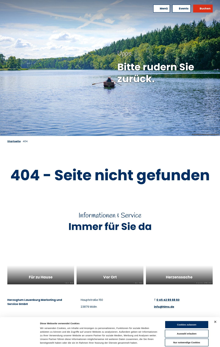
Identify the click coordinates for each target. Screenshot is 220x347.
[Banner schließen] (215, 307)
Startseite (14, 141)
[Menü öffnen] (161, 8)
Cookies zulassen (186, 309)
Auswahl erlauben (186, 318)
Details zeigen (162, 341)
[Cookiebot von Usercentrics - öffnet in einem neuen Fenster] (19, 341)
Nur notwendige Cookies (186, 327)
